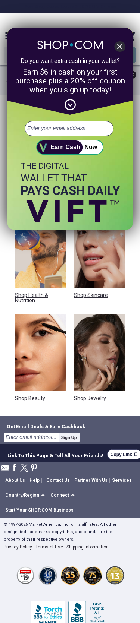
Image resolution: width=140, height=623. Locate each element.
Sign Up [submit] (69, 437)
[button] (26, 495)
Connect (59, 495)
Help (34, 480)
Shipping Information (87, 547)
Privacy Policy (18, 547)
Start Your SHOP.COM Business (39, 510)
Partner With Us (91, 480)
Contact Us (58, 480)
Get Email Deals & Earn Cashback (46, 426)
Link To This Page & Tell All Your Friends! (55, 454)
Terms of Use (49, 547)
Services (122, 480)
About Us (15, 480)
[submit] (70, 147)
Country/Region (22, 495)
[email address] (69, 128)
